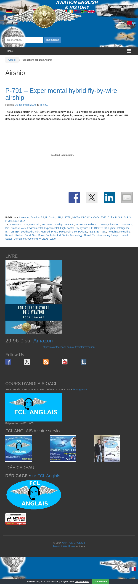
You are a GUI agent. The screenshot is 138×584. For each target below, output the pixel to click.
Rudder (19, 235)
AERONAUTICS (19, 224)
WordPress (69, 546)
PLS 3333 (94, 231)
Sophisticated (53, 235)
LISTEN (66, 217)
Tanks (65, 235)
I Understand (100, 581)
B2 (42, 217)
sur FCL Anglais (45, 475)
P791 (62, 231)
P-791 (8, 221)
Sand (28, 235)
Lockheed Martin (30, 231)
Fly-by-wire (82, 228)
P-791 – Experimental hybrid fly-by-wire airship (61, 94)
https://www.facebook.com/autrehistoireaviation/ (69, 347)
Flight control (67, 228)
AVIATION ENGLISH (73, 542)
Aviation (35, 217)
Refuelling (124, 231)
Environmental (35, 228)
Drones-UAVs (18, 228)
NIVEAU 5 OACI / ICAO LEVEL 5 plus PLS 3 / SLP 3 (101, 217)
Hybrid (111, 228)
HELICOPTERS (98, 228)
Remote (9, 235)
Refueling (112, 231)
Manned (45, 231)
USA (22, 221)
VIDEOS (44, 238)
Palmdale (71, 231)
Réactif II (57, 546)
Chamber (113, 224)
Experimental (51, 228)
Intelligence (123, 228)
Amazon (43, 341)
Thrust (87, 235)
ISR (59, 217)
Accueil (12, 59)
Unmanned (20, 238)
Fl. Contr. (50, 217)
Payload (82, 231)
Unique (115, 235)
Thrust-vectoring (101, 235)
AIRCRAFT (47, 224)
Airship (59, 224)
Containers (126, 224)
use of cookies (82, 581)
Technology (76, 235)
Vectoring (32, 238)
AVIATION (81, 224)
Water (53, 238)
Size (34, 235)
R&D (16, 221)
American (24, 217)
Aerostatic (34, 224)
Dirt (7, 228)
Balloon (92, 224)
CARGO (102, 224)
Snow (41, 235)
